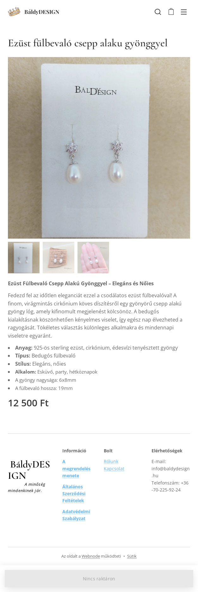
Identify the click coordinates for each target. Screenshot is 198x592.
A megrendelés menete (76, 468)
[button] (158, 12)
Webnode (91, 556)
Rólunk (111, 461)
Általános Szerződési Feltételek (73, 494)
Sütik (132, 556)
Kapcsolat (114, 469)
